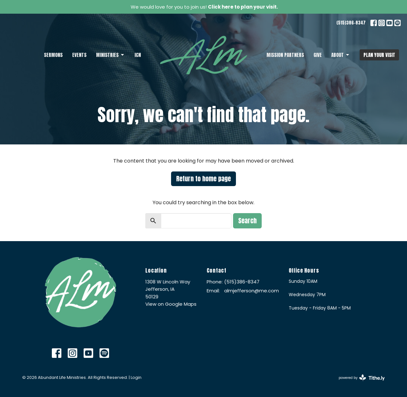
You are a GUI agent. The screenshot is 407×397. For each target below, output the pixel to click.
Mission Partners (285, 55)
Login (136, 377)
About (340, 55)
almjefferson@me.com (251, 290)
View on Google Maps (171, 304)
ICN (138, 55)
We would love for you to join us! (204, 6)
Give (318, 55)
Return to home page (203, 179)
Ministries (110, 55)
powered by (362, 378)
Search (247, 221)
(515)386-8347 (351, 23)
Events (79, 55)
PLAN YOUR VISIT (379, 55)
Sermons (53, 55)
